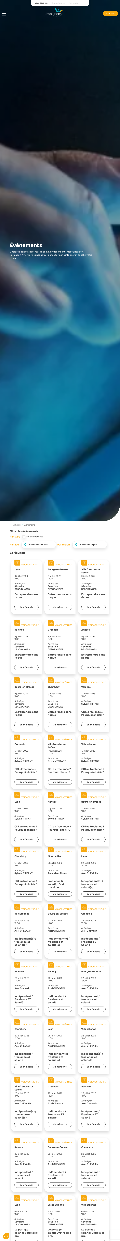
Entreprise (73, 3)
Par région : (64, 544)
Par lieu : (15, 544)
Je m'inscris (26, 607)
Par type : (15, 536)
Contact (110, 13)
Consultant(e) (58, 3)
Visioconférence (34, 536)
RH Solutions (15, 524)
